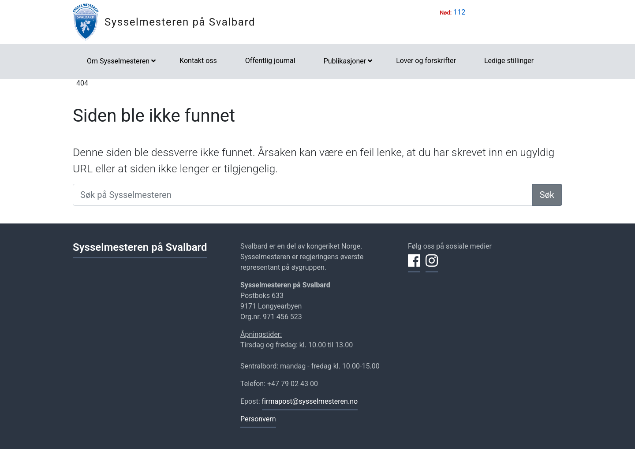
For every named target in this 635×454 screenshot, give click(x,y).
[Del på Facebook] (414, 265)
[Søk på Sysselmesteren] (302, 195)
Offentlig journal (270, 60)
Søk (547, 195)
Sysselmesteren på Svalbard (180, 22)
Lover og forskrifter (426, 60)
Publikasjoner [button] (345, 61)
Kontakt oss (198, 60)
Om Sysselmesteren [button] (118, 61)
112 (459, 12)
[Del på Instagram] (432, 265)
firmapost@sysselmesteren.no (310, 401)
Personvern (258, 419)
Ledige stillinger (509, 60)
